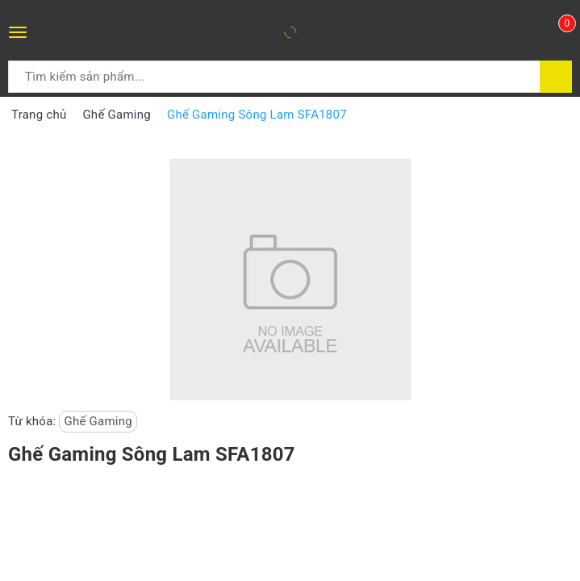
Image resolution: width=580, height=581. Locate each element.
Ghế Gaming (98, 421)
